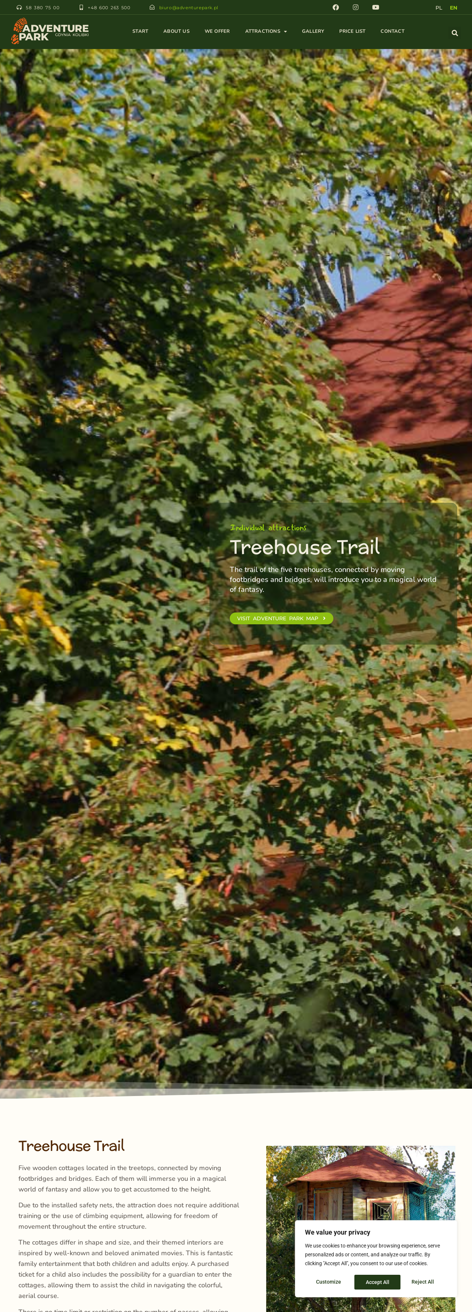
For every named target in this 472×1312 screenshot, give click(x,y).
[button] (454, 33)
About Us (176, 31)
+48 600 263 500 (109, 7)
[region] (376, 1259)
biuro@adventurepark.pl (187, 7)
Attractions (266, 31)
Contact (392, 31)
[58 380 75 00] (19, 7)
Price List (352, 31)
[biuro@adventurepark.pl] (152, 7)
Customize (328, 1282)
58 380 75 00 (42, 7)
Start (140, 31)
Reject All (377, 1282)
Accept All (425, 1282)
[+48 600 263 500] (81, 7)
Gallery (313, 31)
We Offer (217, 31)
